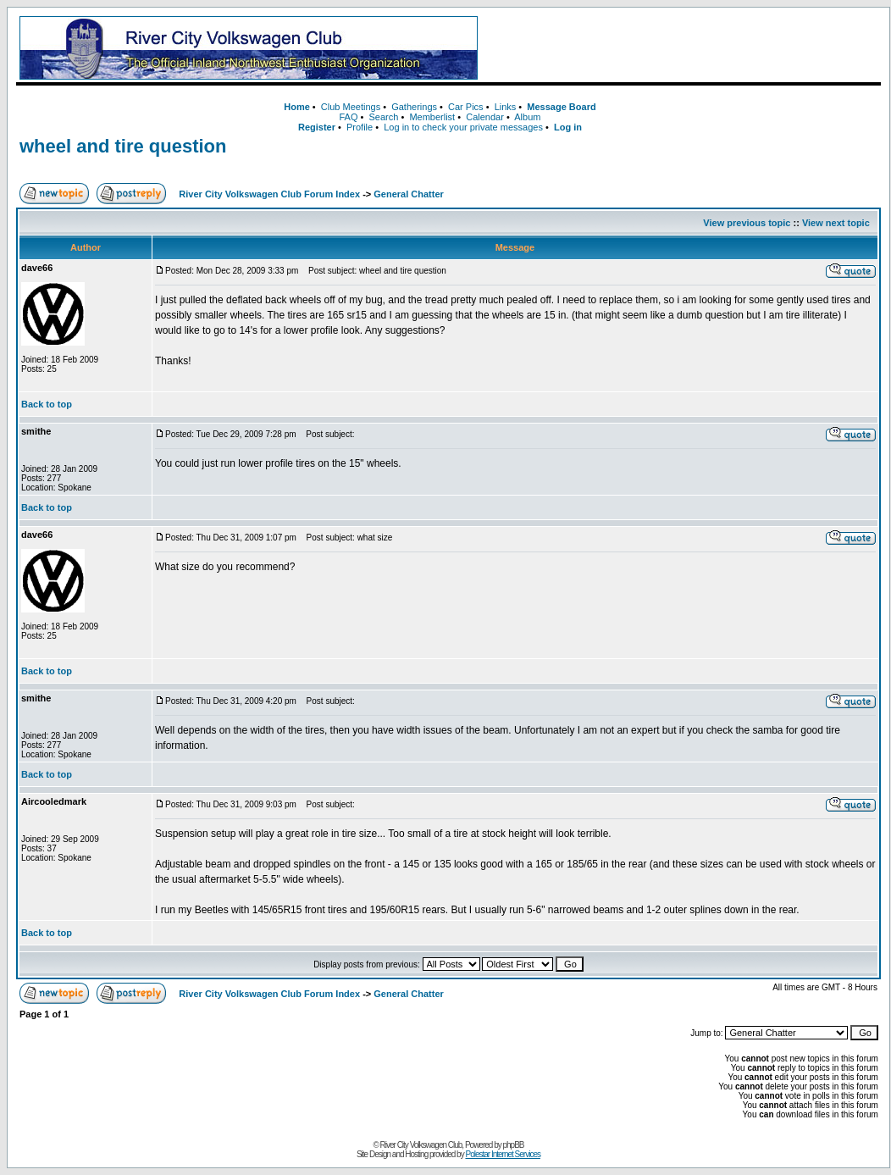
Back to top (46, 404)
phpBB (513, 1145)
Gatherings (414, 107)
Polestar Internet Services (502, 1154)
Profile (359, 127)
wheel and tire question (122, 146)
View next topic (836, 223)
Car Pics (466, 107)
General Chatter (409, 194)
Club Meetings (350, 107)
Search (383, 117)
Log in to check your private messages (463, 127)
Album (527, 117)
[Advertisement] (682, 48)
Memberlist (432, 117)
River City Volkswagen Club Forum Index (269, 194)
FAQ (348, 117)
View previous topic (746, 223)
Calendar (485, 117)
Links (506, 107)
